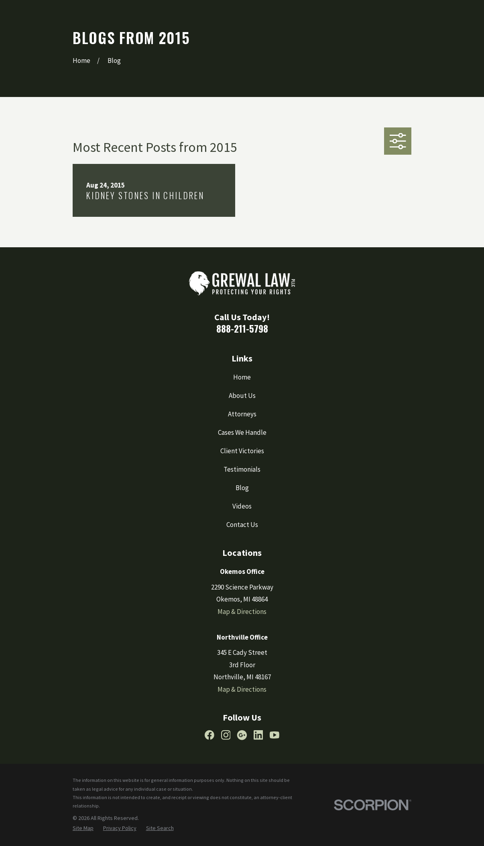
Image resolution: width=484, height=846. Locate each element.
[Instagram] (226, 735)
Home (242, 377)
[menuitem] (83, 828)
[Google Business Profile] (242, 735)
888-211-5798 (242, 328)
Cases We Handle (242, 432)
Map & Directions (242, 611)
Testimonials (242, 469)
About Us (242, 395)
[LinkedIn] (258, 735)
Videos (242, 506)
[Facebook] (209, 735)
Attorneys (242, 414)
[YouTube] (274, 735)
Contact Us (242, 524)
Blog (242, 487)
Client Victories (242, 450)
